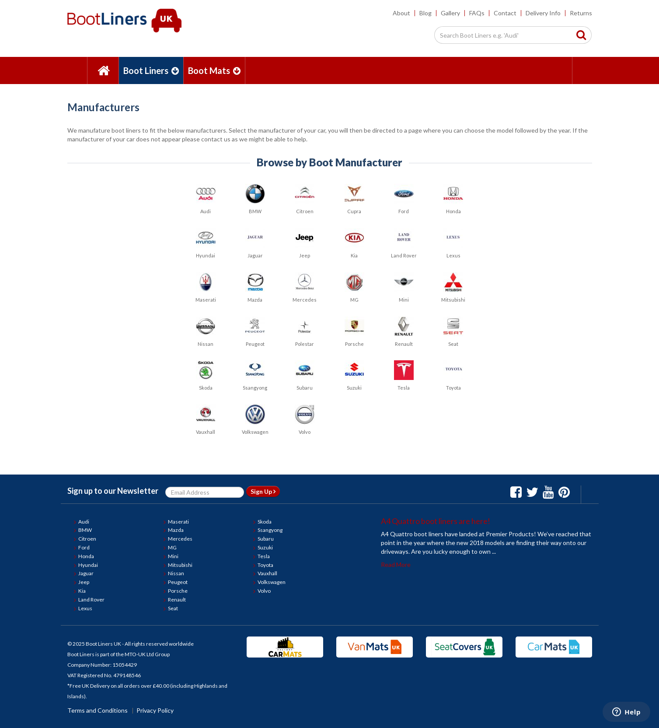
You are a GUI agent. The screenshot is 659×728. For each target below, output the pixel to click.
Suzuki (265, 547)
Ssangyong (270, 530)
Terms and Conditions (97, 710)
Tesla (264, 556)
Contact (505, 13)
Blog (425, 13)
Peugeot (178, 582)
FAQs (477, 13)
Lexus (85, 608)
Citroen (87, 538)
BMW (85, 530)
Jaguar (86, 573)
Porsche (178, 590)
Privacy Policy (155, 710)
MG (172, 547)
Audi (83, 521)
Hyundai (88, 565)
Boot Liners (151, 70)
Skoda (265, 521)
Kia (82, 590)
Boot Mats (214, 70)
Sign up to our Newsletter (112, 491)
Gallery (450, 13)
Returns (581, 13)
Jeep (83, 582)
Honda (86, 556)
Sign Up (263, 491)
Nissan (176, 573)
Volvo (264, 590)
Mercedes (180, 538)
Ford (84, 547)
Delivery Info (543, 13)
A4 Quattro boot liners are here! (435, 521)
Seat (173, 608)
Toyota (265, 565)
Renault (177, 599)
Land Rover (91, 599)
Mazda (176, 530)
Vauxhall (267, 573)
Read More (396, 564)
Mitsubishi (180, 565)
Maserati (178, 521)
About (401, 13)
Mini (173, 556)
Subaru (266, 538)
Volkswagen (272, 582)
